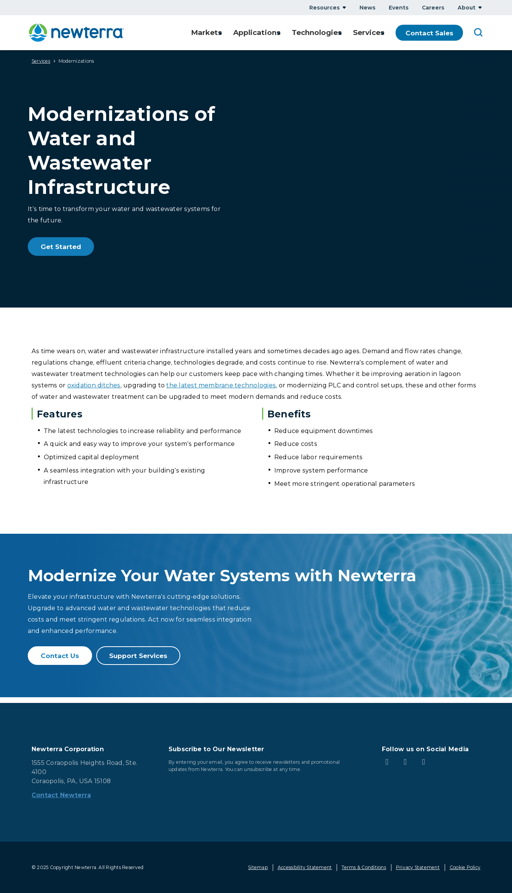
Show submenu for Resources (344, 7)
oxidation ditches (94, 385)
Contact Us (60, 656)
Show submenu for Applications (274, 33)
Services (41, 61)
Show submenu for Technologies (337, 33)
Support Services (138, 656)
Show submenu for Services (382, 33)
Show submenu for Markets (213, 33)
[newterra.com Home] (76, 33)
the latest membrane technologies (221, 385)
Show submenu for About (480, 7)
